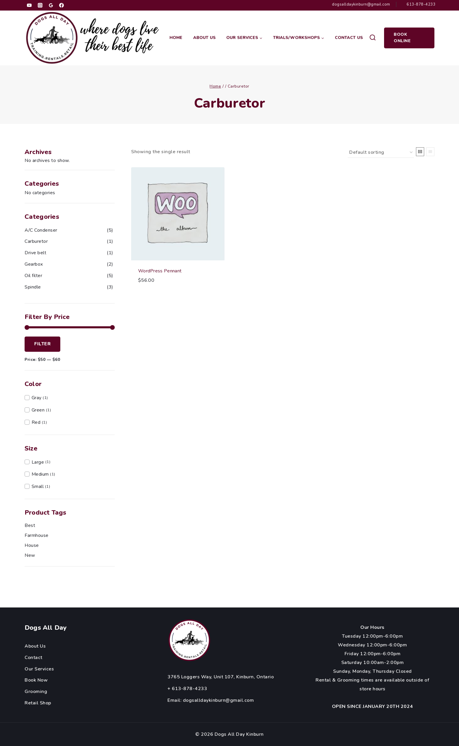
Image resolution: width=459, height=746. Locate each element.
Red (36, 422)
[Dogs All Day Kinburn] (93, 38)
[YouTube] (29, 5)
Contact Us (349, 37)
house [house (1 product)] (32, 545)
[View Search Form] (372, 38)
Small (38, 486)
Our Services (39, 669)
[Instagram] (40, 5)
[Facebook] (61, 5)
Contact (33, 657)
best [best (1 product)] (30, 525)
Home (175, 37)
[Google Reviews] (51, 5)
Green (38, 410)
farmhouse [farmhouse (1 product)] (37, 535)
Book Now (36, 680)
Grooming (36, 691)
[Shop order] (381, 152)
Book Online (402, 38)
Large (38, 462)
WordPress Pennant (159, 271)
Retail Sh (35, 703)
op (48, 703)
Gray (37, 398)
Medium (40, 474)
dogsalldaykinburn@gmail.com (218, 700)
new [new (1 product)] (30, 555)
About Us (204, 37)
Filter (42, 344)
